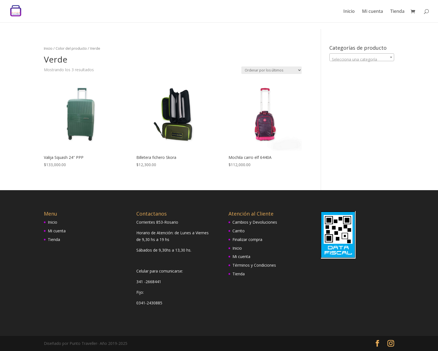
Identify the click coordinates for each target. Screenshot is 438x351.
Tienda (397, 11)
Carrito (238, 230)
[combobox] (361, 57)
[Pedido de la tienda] (271, 70)
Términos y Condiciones (254, 265)
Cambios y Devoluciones (254, 222)
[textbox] (362, 59)
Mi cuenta (372, 11)
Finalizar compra (247, 239)
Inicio (349, 11)
